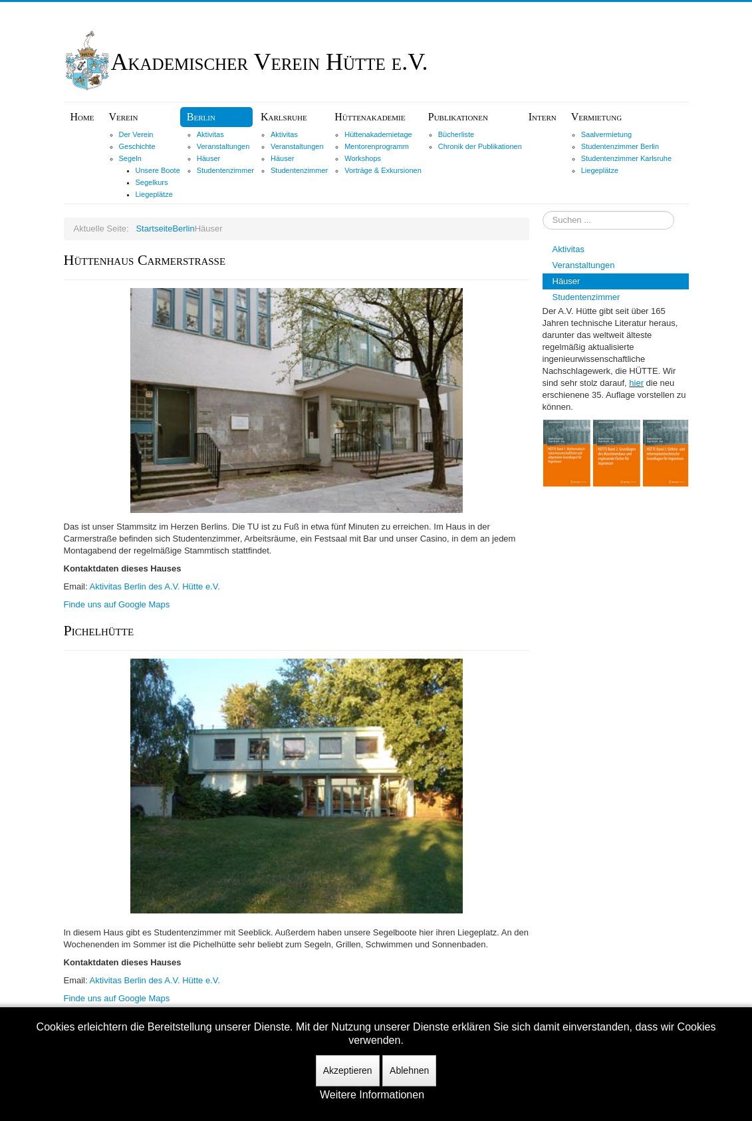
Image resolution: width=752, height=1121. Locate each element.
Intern (543, 116)
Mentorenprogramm (376, 146)
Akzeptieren (347, 1070)
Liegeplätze (154, 194)
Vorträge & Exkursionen (383, 170)
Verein (123, 116)
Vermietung (596, 116)
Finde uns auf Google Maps (117, 604)
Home (82, 116)
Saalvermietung (606, 134)
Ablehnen (409, 1070)
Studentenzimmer (225, 170)
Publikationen (458, 116)
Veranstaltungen (223, 146)
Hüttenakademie (369, 116)
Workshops (362, 158)
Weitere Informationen (372, 1094)
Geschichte (137, 146)
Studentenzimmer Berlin (620, 146)
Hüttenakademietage (378, 134)
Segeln (130, 158)
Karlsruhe (284, 116)
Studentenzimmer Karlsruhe (626, 158)
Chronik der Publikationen (480, 146)
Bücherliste (456, 134)
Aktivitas (210, 134)
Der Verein (136, 134)
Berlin (201, 116)
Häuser (208, 158)
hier (636, 383)
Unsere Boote (158, 170)
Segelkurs (152, 182)
